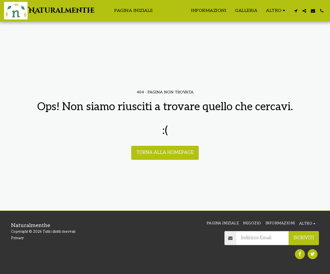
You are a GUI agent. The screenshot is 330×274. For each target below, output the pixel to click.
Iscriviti (304, 238)
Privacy (17, 238)
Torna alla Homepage (165, 152)
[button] (296, 11)
